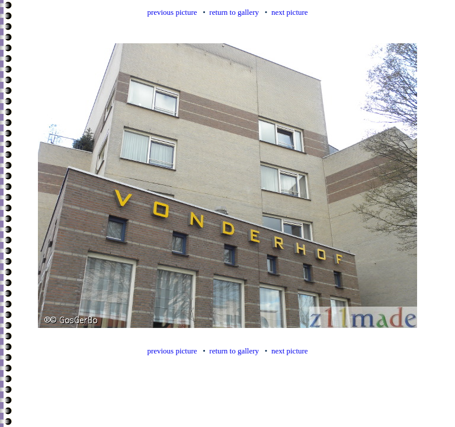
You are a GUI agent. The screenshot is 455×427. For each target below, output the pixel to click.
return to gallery (234, 12)
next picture (289, 12)
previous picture (172, 12)
